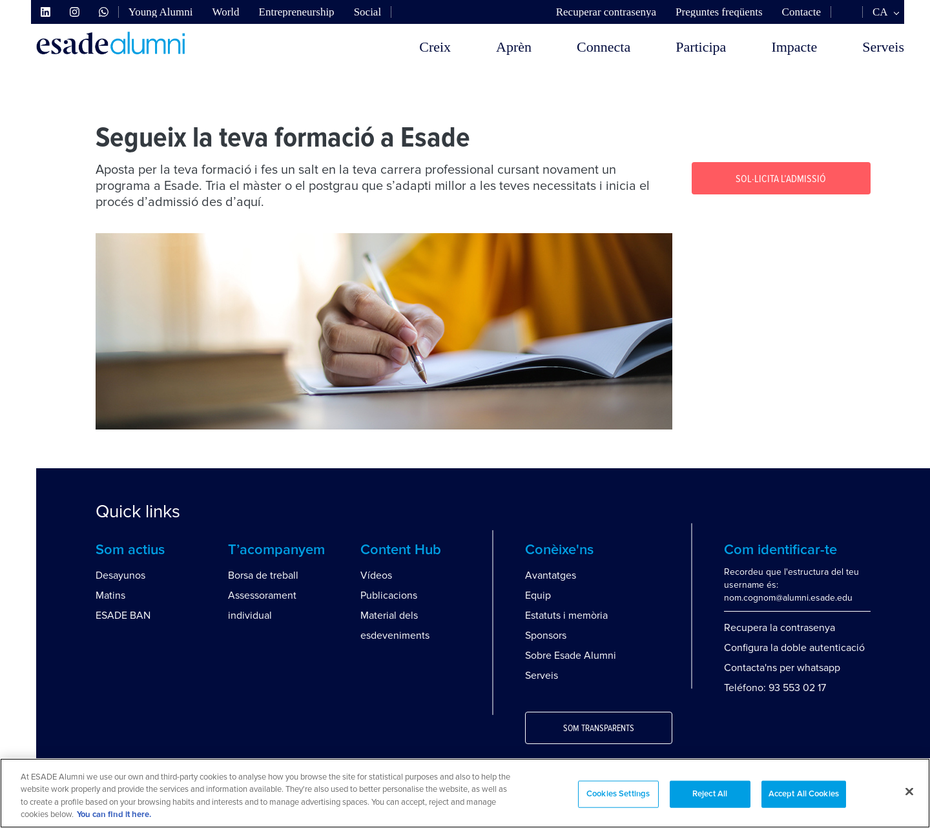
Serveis (883, 47)
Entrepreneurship (297, 11)
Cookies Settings (618, 794)
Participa (701, 47)
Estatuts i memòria (566, 615)
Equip (538, 595)
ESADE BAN (123, 615)
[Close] (909, 791)
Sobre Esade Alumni (570, 655)
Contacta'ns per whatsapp (782, 667)
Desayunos (120, 575)
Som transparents (598, 728)
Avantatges (550, 575)
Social (368, 11)
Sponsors (545, 635)
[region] (465, 793)
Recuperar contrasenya (606, 11)
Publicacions (388, 595)
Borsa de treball (263, 575)
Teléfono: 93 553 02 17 (775, 687)
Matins (110, 595)
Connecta (603, 47)
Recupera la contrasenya (779, 627)
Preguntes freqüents (719, 11)
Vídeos (376, 575)
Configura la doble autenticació (794, 647)
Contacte (801, 11)
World (225, 11)
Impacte (794, 47)
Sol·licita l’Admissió (781, 179)
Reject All (709, 794)
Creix (435, 47)
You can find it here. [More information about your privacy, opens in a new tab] (114, 815)
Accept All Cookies (804, 794)
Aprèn (514, 47)
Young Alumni (161, 11)
